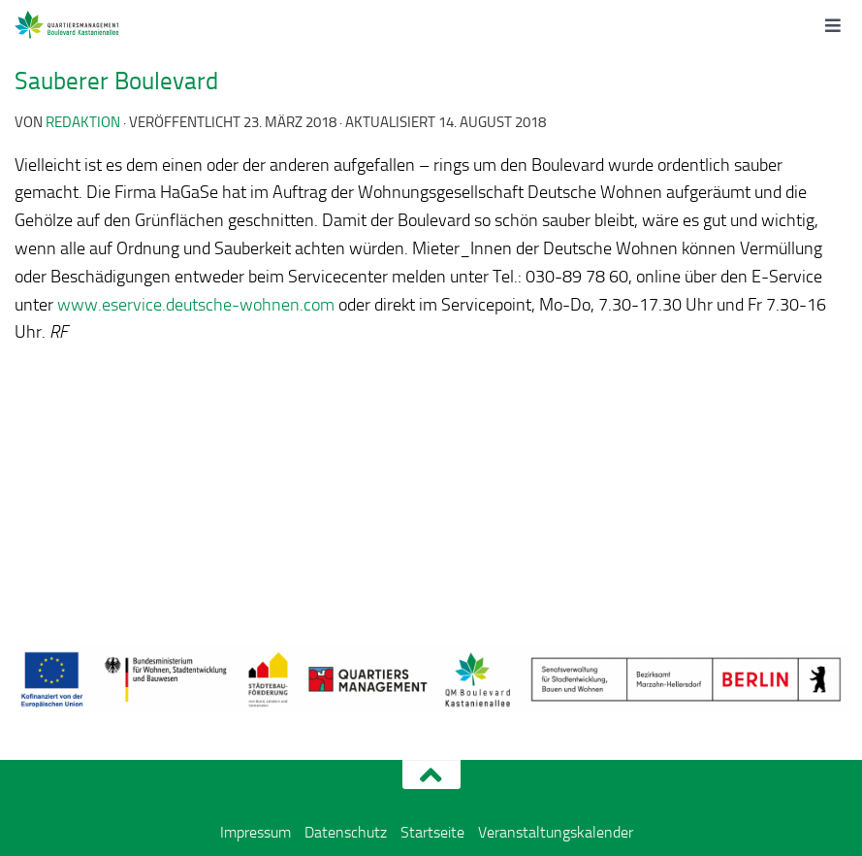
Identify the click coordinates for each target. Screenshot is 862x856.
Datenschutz (345, 832)
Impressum (255, 832)
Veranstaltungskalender (555, 832)
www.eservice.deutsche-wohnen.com (196, 304)
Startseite (432, 832)
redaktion (83, 122)
